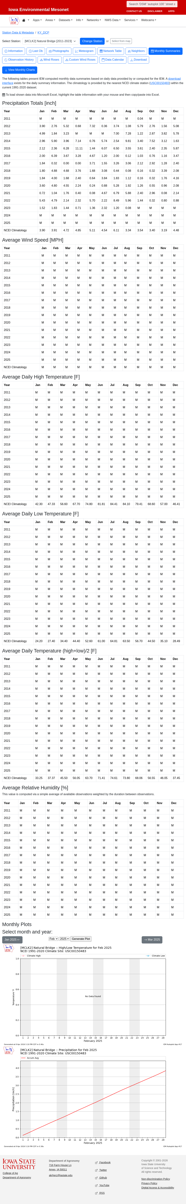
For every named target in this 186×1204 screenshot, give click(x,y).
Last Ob (36, 51)
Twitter (101, 1170)
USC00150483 (159, 83)
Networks (93, 20)
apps (171, 11)
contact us (134, 11)
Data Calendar (113, 59)
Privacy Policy (149, 1183)
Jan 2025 (12, 940)
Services (129, 20)
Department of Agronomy (17, 1177)
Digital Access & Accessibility (157, 1187)
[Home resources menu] (25, 20)
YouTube (102, 1185)
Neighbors (136, 51)
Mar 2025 (152, 940)
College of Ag (10, 1173)
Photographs (59, 51)
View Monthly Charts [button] (20, 70)
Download (138, 59)
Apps (36, 20)
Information (14, 51)
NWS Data (111, 20)
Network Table (111, 51)
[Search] (152, 4)
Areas (49, 20)
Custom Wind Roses (80, 59)
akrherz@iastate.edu (60, 1175)
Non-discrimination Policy (155, 1178)
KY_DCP (43, 32)
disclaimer (155, 11)
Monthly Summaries (165, 51)
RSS (100, 1193)
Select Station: (11, 41)
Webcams (147, 20)
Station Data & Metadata (18, 32)
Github (101, 1177)
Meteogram (84, 51)
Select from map (121, 41)
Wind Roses (49, 59)
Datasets (64, 20)
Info (78, 20)
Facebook (103, 1162)
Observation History (19, 59)
